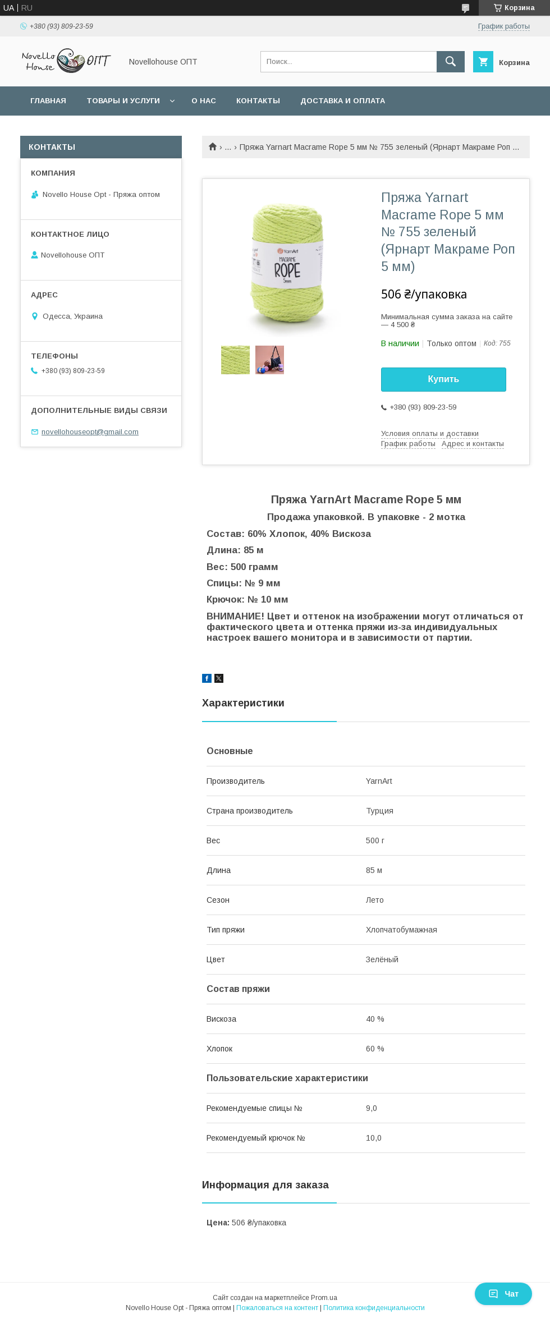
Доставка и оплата (342, 101)
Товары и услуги (123, 101)
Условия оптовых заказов (90, 130)
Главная (48, 101)
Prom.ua (324, 1298)
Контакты (258, 101)
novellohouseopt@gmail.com (90, 432)
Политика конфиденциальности (374, 1308)
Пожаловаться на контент (277, 1308)
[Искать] (451, 61)
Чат (503, 1294)
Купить (444, 379)
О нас (203, 101)
